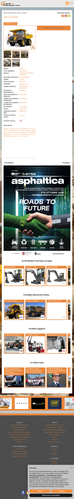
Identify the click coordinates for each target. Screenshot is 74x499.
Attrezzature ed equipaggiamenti (19, 432)
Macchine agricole (54, 442)
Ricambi (19, 442)
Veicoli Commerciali (19, 430)
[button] (71, 467)
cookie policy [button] (57, 477)
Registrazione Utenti (19, 451)
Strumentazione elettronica (19, 437)
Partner (54, 463)
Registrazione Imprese (19, 454)
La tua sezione (19, 449)
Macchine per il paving (19, 427)
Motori (54, 439)
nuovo (54, 449)
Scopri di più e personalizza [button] (51, 495)
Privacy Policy (27, 497)
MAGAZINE (54, 454)
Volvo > (22, 69)
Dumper (24, 13)
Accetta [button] (61, 491)
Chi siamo (54, 461)
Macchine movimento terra (12, 13)
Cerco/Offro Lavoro (19, 456)
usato (55, 451)
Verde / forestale (19, 439)
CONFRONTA (10, 24)
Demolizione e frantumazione (19, 434)
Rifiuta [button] (40, 491)
